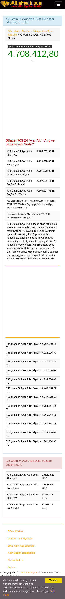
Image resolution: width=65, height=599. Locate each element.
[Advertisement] (32, 102)
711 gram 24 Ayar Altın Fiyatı (22, 405)
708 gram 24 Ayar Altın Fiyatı (22, 379)
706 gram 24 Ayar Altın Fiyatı (22, 361)
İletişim (11, 567)
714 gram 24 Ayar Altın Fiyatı (22, 432)
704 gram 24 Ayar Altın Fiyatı (22, 343)
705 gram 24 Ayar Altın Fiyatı (22, 352)
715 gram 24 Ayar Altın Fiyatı (22, 441)
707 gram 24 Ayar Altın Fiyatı (22, 370)
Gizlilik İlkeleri (15, 560)
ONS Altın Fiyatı (28, 572)
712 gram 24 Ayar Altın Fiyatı (22, 414)
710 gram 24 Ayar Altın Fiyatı (22, 397)
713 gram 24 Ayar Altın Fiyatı (22, 423)
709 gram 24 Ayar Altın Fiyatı (22, 388)
